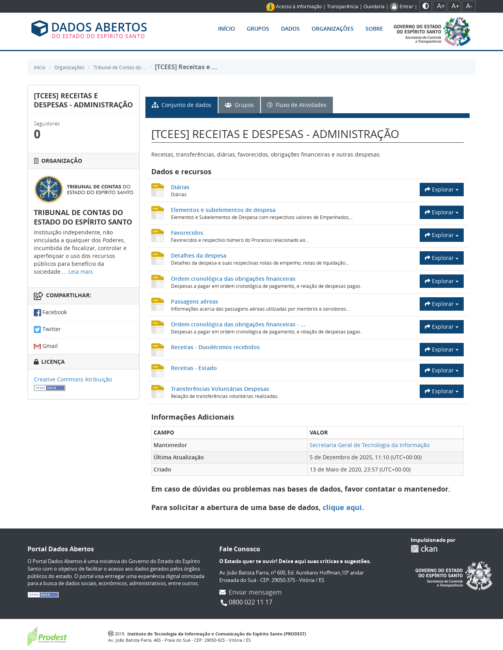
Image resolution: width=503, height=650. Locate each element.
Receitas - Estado (194, 368)
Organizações (333, 28)
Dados (290, 28)
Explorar (442, 189)
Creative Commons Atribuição (73, 379)
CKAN (424, 549)
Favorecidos (187, 232)
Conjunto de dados (181, 105)
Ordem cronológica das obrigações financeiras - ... (238, 324)
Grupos (258, 28)
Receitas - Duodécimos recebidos (215, 347)
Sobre (374, 28)
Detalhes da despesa (198, 255)
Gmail (46, 346)
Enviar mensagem (255, 592)
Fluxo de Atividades (297, 105)
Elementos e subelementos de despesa (223, 210)
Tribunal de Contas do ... (120, 67)
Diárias (180, 187)
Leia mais (80, 271)
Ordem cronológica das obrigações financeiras (233, 278)
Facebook (50, 312)
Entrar (406, 6)
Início (226, 28)
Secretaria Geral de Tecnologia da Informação (370, 445)
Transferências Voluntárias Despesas (220, 388)
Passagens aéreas (194, 301)
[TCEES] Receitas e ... (186, 67)
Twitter (47, 329)
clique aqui (342, 507)
